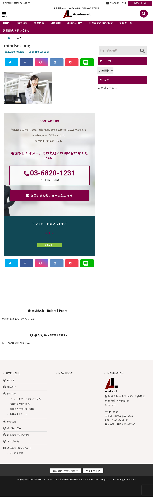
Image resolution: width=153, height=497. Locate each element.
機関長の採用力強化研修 (22, 409)
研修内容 (39, 23)
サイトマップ (93, 471)
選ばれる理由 (74, 23)
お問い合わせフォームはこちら (52, 196)
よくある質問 (16, 453)
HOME (7, 23)
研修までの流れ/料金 (101, 23)
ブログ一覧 (125, 23)
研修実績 (56, 23)
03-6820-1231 (52, 173)
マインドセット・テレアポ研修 (25, 399)
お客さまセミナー (19, 414)
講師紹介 (22, 23)
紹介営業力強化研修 (20, 404)
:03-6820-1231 (116, 3)
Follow (49, 234)
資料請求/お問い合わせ (16, 30)
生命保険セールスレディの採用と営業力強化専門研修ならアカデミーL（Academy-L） (69, 479)
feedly (49, 245)
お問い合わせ (140, 3)
